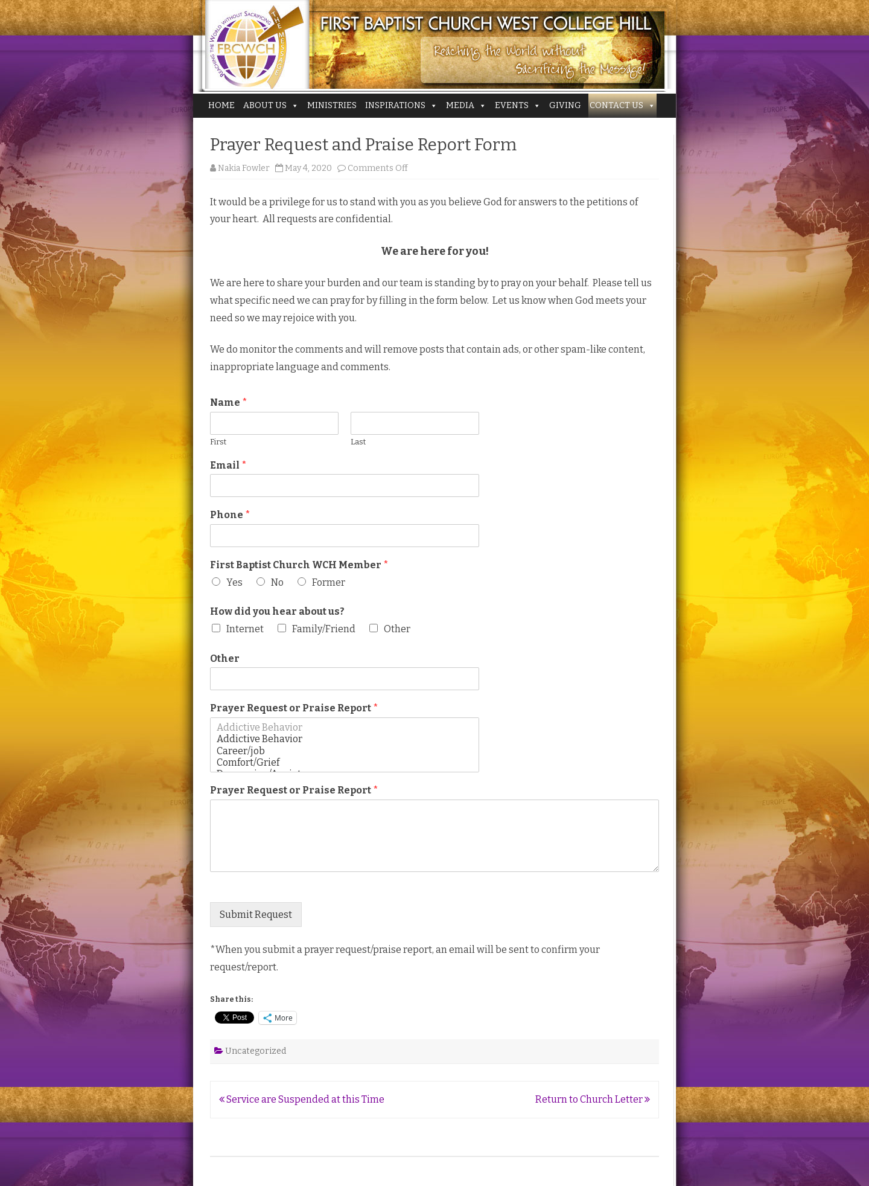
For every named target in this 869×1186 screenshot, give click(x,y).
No (277, 582)
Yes (234, 582)
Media (466, 105)
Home (221, 105)
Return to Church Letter (592, 1099)
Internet (245, 629)
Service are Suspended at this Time (301, 1099)
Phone (230, 515)
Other (397, 629)
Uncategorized (255, 1051)
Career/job (345, 751)
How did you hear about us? (277, 611)
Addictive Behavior (345, 727)
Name (228, 402)
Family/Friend (323, 629)
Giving (565, 105)
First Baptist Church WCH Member (299, 565)
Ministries (332, 105)
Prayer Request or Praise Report (294, 708)
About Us (271, 105)
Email (228, 465)
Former (328, 582)
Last (358, 441)
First (218, 441)
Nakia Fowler (244, 168)
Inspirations (401, 105)
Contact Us (622, 105)
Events (518, 105)
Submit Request (256, 914)
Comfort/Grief (345, 762)
